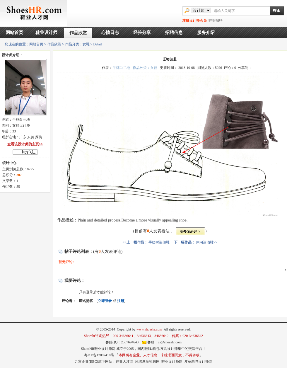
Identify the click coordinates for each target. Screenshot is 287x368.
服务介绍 (206, 32)
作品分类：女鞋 (77, 44)
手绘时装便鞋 (159, 242)
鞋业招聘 (216, 20)
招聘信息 (174, 32)
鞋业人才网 (124, 362)
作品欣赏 (78, 32)
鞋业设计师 (46, 32)
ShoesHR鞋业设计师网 (98, 349)
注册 (120, 301)
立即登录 (105, 301)
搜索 (273, 10)
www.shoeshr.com (149, 329)
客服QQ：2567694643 (122, 342)
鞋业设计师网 (171, 362)
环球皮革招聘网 (147, 362)
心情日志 (110, 32)
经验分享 (142, 32)
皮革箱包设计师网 (198, 362)
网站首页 (14, 32)
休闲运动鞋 (204, 242)
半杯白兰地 (121, 68)
